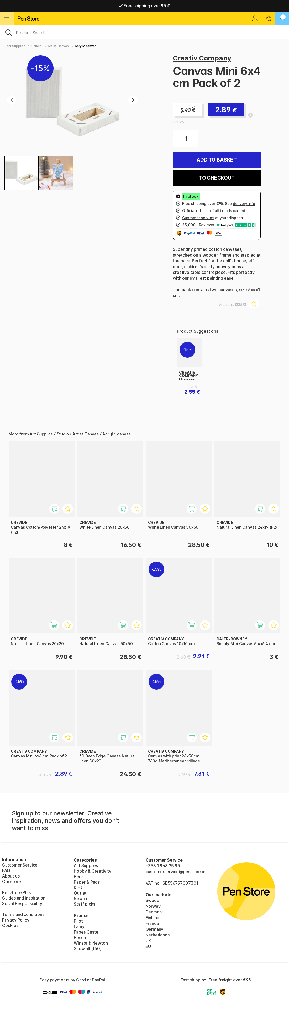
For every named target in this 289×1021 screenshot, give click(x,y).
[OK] (144, 32)
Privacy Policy (15, 920)
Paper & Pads (87, 882)
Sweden (154, 900)
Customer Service (20, 865)
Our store (11, 881)
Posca (80, 937)
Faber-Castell (87, 932)
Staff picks (84, 904)
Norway (153, 906)
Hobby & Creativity (92, 871)
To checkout (217, 178)
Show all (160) (88, 948)
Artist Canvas (58, 46)
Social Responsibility (22, 903)
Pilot (78, 921)
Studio (36, 46)
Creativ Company (202, 58)
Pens (78, 876)
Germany (155, 929)
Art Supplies (16, 46)
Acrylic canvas (86, 46)
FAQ (6, 870)
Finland (153, 917)
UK (148, 940)
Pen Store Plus (16, 892)
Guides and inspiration (23, 898)
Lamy (79, 926)
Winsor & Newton (91, 943)
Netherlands (158, 934)
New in (80, 898)
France (152, 923)
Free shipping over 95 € (144, 5)
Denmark (154, 911)
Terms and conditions (23, 914)
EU (148, 946)
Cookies (10, 925)
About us (11, 876)
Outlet (80, 893)
